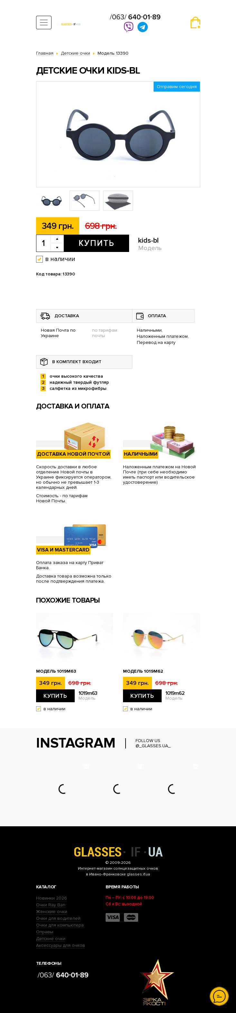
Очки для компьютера (60, 925)
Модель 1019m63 (56, 671)
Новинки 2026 (51, 898)
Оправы (44, 932)
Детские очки (50, 938)
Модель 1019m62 (143, 671)
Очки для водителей (58, 918)
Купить (96, 243)
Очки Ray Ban (50, 905)
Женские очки (51, 911)
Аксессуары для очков (60, 945)
